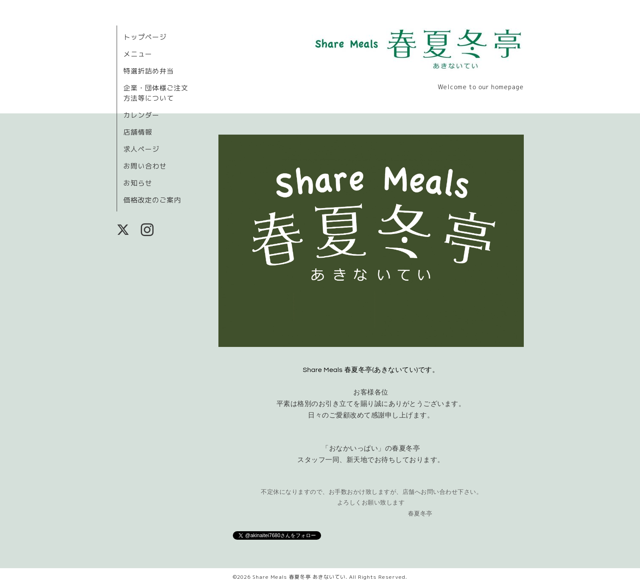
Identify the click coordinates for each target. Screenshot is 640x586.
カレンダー (141, 115)
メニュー (137, 54)
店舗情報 (137, 132)
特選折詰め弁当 (148, 71)
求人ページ (141, 149)
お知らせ (137, 183)
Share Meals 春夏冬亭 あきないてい (299, 576)
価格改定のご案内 (152, 200)
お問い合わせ (145, 166)
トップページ (145, 37)
